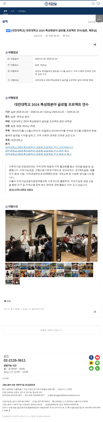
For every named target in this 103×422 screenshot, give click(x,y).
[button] (7, 301)
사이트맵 (5, 378)
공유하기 (95, 44)
